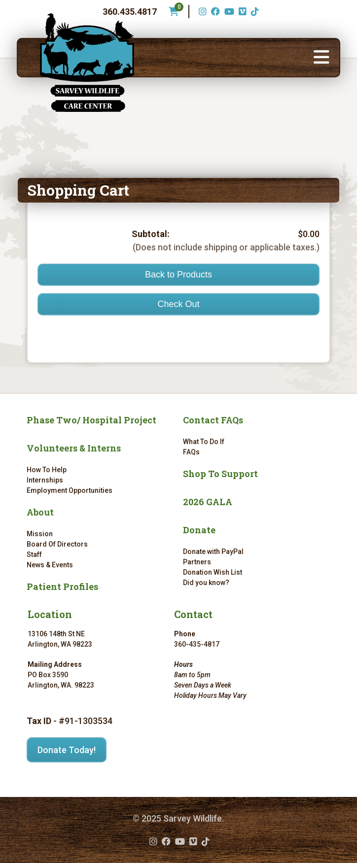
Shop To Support (220, 474)
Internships (45, 480)
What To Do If (203, 442)
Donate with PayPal (213, 551)
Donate (199, 530)
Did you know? (206, 583)
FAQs (191, 452)
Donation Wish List (212, 572)
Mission (40, 534)
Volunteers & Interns (74, 448)
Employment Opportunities (69, 490)
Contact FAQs (213, 420)
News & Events (50, 565)
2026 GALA (207, 502)
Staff (34, 554)
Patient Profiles (62, 586)
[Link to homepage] (86, 62)
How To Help (47, 470)
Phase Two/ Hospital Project (91, 420)
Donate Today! (66, 750)
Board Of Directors (57, 544)
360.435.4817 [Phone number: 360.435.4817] (130, 11)
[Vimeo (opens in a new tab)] (241, 11)
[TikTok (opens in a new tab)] (254, 11)
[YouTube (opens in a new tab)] (228, 11)
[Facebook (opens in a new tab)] (214, 11)
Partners (197, 562)
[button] (321, 57)
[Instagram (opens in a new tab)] (201, 11)
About (40, 512)
